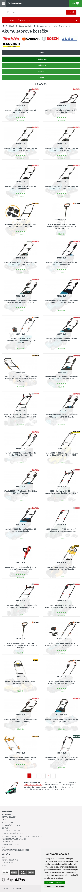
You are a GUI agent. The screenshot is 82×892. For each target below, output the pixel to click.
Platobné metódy (9, 822)
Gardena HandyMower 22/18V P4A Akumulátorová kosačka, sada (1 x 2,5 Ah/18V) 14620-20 (61, 227)
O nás (4, 820)
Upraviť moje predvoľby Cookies (15, 850)
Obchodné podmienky (11, 831)
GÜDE (39, 785)
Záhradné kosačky (43, 26)
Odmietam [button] (59, 882)
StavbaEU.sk (19, 888)
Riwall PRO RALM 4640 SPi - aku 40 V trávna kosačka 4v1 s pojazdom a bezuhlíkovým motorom (20, 379)
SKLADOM (42, 84)
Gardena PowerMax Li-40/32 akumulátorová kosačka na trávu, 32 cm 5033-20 (21, 341)
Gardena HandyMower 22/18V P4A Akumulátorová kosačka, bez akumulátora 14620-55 (20, 645)
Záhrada (11, 26)
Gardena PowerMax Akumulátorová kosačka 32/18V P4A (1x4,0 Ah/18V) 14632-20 (61, 645)
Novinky (5, 865)
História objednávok (10, 860)
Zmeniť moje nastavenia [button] (55, 886)
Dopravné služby (9, 817)
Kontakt (5, 828)
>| (53, 775)
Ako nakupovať (8, 814)
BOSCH (34, 785)
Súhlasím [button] (49, 882)
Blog (4, 847)
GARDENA (27, 785)
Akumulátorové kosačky (63, 26)
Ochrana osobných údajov (13, 833)
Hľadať (71, 12)
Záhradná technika (25, 26)
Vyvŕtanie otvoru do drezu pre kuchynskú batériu (22, 836)
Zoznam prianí (7, 862)
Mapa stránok (7, 842)
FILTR (41, 53)
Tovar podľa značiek (10, 844)
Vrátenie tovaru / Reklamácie (14, 839)
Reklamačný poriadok (11, 825)
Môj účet (5, 857)
